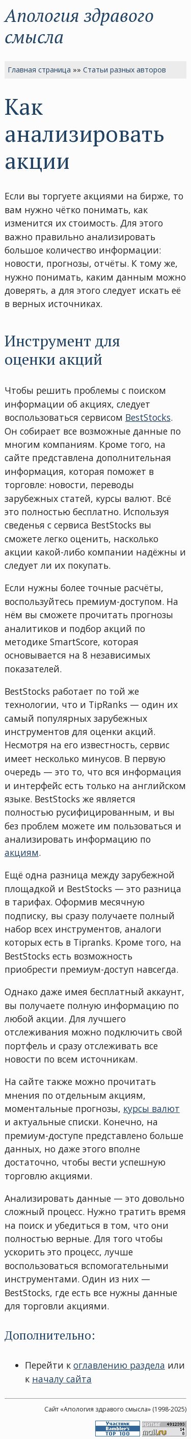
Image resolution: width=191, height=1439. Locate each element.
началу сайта (62, 1379)
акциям (22, 852)
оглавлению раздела (119, 1365)
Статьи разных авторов (124, 69)
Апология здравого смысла (79, 25)
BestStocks (148, 417)
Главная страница (39, 69)
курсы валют (151, 1108)
